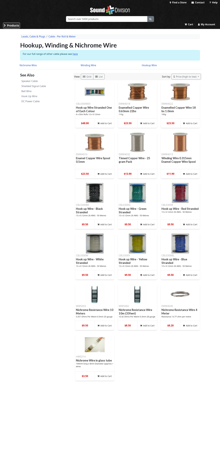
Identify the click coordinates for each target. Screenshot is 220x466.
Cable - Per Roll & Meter (62, 36)
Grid (87, 76)
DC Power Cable (30, 101)
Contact (198, 2)
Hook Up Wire (29, 96)
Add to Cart (104, 123)
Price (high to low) (185, 76)
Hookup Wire (149, 65)
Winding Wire (88, 65)
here (75, 54)
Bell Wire (26, 91)
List (99, 76)
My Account (206, 24)
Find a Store (178, 2)
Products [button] (11, 25)
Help (213, 2)
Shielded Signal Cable (33, 86)
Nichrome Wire (28, 65)
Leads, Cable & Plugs (33, 36)
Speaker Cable (29, 81)
